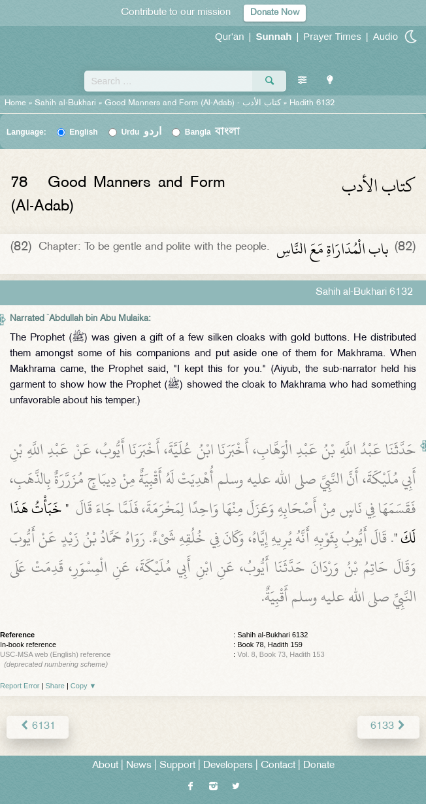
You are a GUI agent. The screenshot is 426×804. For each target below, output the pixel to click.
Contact (278, 766)
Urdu (141, 132)
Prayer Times (332, 36)
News (139, 766)
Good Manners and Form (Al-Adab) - (194, 103)
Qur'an (229, 36)
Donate (319, 766)
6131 (38, 726)
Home (15, 103)
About (105, 766)
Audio (385, 36)
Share (55, 686)
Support (177, 766)
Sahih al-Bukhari (65, 103)
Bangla (212, 132)
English (83, 132)
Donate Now (274, 12)
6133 (388, 726)
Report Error (20, 686)
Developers (228, 766)
